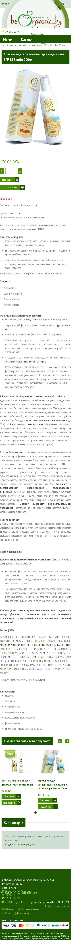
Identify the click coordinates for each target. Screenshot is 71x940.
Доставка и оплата (30, 909)
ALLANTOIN (5, 669)
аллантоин (29, 361)
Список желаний (10, 187)
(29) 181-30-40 (12, 31)
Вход (7, 913)
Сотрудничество (27, 892)
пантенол (40, 361)
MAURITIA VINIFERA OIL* (12, 645)
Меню (7, 39)
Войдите (9, 844)
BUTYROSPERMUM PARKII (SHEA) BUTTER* (48, 645)
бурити (59, 325)
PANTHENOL (39, 657)
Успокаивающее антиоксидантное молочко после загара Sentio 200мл (52, 784)
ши (6, 329)
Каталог (27, 39)
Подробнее (9, 802)
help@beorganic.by (14, 902)
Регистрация (23, 913)
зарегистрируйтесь (27, 844)
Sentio (20, 213)
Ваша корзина (37, 34)
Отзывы (9, 909)
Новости (10, 892)
